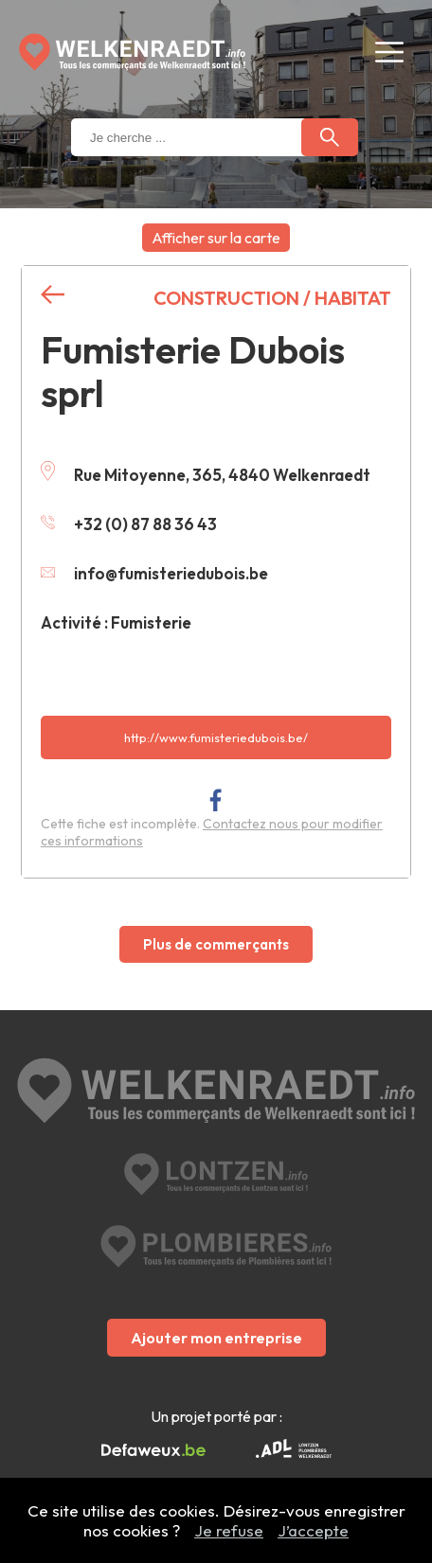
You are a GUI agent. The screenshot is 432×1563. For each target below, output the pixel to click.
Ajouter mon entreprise (216, 1337)
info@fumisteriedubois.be (154, 573)
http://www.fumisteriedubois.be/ (216, 737)
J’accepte (313, 1530)
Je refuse (228, 1530)
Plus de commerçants (216, 944)
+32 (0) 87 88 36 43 (129, 524)
